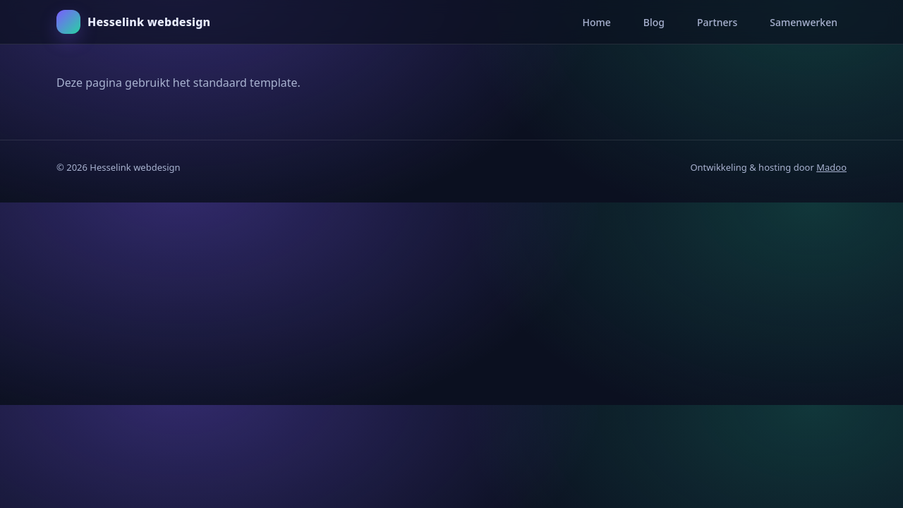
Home (596, 22)
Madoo (831, 167)
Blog (654, 22)
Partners (717, 22)
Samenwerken (803, 22)
